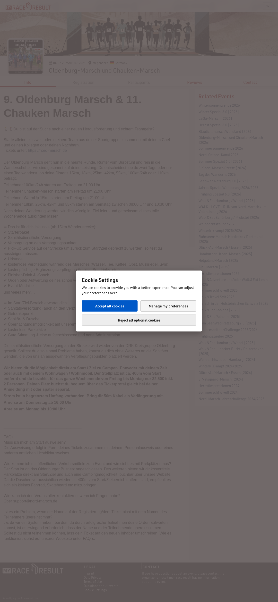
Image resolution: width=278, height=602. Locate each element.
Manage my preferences (168, 306)
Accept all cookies (109, 306)
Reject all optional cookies (139, 320)
